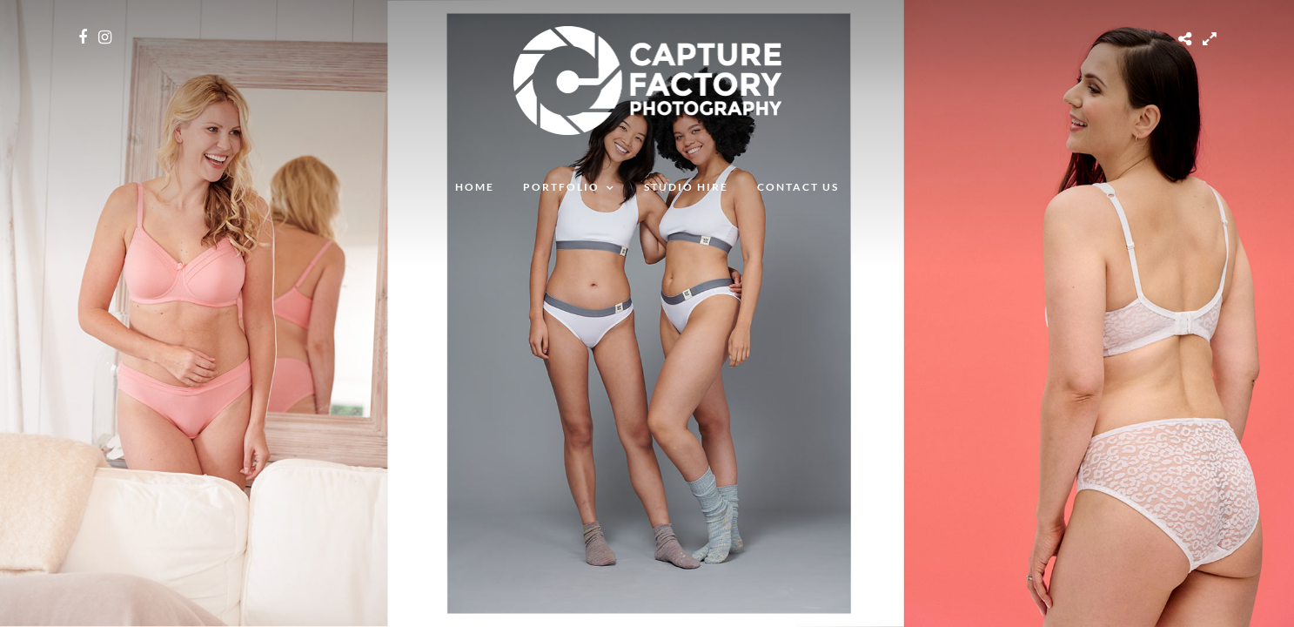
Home (474, 186)
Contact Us (798, 186)
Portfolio (561, 186)
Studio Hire (686, 186)
